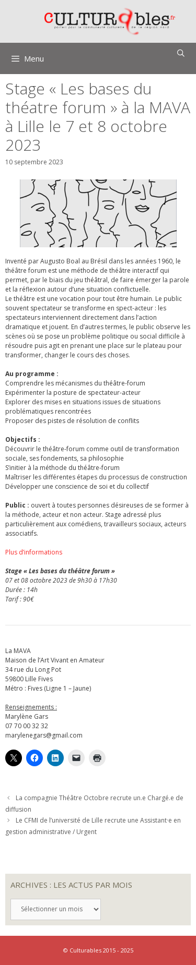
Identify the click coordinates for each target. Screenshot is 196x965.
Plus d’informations (33, 552)
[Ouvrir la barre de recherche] (181, 53)
